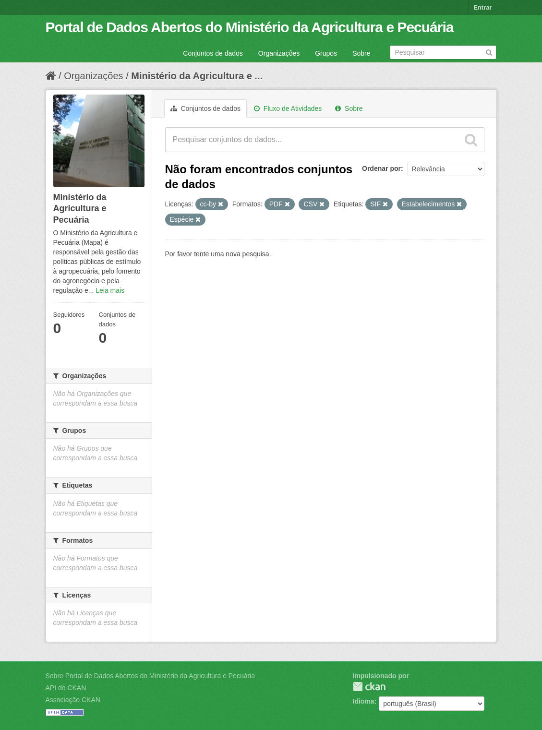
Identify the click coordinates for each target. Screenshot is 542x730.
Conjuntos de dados (213, 53)
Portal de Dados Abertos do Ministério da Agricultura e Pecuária (250, 27)
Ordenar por (381, 168)
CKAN (369, 687)
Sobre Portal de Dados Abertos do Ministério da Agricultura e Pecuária (150, 676)
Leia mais (110, 290)
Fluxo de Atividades (288, 108)
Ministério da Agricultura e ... (197, 76)
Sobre (361, 53)
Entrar (482, 7)
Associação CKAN (73, 700)
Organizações (279, 53)
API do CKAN (66, 688)
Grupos (326, 53)
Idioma (363, 701)
